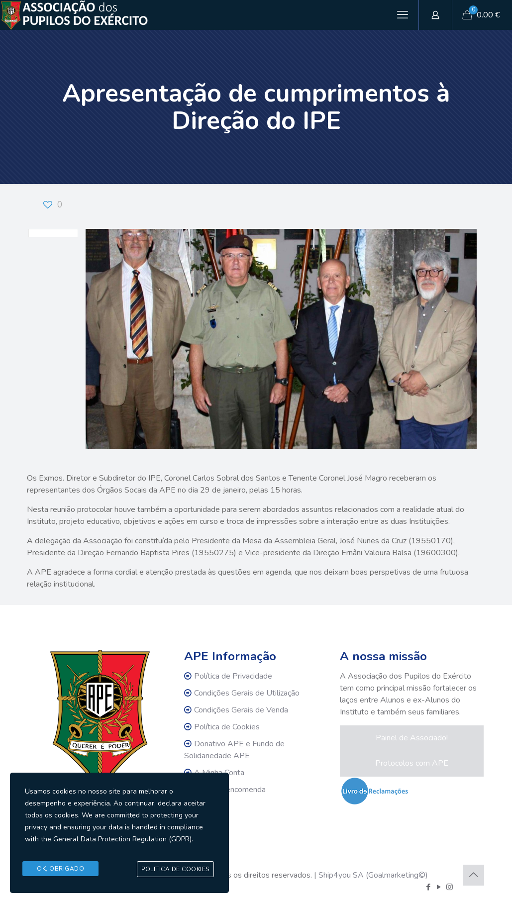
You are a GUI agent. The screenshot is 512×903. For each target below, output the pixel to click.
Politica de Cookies (175, 870)
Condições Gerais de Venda (241, 709)
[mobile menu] (402, 14)
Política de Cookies (227, 726)
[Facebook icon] (428, 887)
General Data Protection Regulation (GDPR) (122, 842)
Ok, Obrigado (60, 869)
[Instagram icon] (449, 887)
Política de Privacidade (233, 676)
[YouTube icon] (439, 887)
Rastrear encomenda (230, 789)
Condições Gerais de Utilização (247, 693)
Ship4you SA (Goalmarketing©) (373, 875)
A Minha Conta (219, 772)
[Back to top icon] (473, 875)
